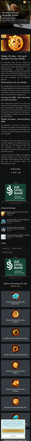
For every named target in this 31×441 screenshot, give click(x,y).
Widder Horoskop (16, 248)
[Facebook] (11, 173)
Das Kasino (6, 18)
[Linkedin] (15, 173)
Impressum (17, 426)
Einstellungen (13, 436)
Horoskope (13, 18)
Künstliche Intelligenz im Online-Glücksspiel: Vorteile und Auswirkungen (18, 220)
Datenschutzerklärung (10, 426)
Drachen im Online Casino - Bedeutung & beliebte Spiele (17, 212)
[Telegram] (20, 173)
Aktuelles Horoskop (7, 252)
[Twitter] (13, 173)
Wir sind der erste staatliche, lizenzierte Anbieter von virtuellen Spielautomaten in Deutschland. (15, 202)
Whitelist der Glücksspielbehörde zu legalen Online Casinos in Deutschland (18, 236)
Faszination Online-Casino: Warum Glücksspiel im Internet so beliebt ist (16, 228)
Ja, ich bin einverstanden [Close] (13, 430)
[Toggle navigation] (29, 2)
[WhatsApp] (18, 173)
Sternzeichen (5, 248)
